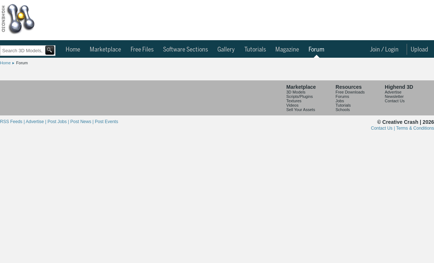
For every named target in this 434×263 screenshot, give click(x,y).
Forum (316, 50)
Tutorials (255, 50)
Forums (342, 96)
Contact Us (394, 101)
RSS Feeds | (13, 121)
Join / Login (384, 50)
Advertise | (36, 121)
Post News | (82, 121)
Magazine (287, 50)
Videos (292, 105)
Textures (294, 101)
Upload (419, 50)
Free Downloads (350, 92)
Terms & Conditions (415, 128)
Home (73, 50)
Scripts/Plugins (299, 96)
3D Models (296, 92)
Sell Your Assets (300, 109)
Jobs (340, 101)
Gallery (226, 50)
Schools (343, 109)
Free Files (142, 50)
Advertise (393, 92)
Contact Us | (383, 128)
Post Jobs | (58, 121)
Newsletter (394, 96)
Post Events (106, 121)
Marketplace (105, 50)
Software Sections (185, 50)
